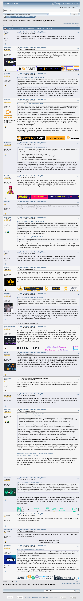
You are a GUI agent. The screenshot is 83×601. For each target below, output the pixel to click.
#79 (78, 530)
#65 (78, 143)
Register (27, 16)
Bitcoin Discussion (24, 21)
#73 (78, 353)
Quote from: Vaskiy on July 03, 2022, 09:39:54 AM (30, 103)
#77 (78, 478)
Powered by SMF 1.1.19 (31, 597)
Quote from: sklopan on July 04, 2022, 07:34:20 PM (30, 237)
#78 (78, 515)
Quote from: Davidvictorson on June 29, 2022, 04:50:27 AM (32, 147)
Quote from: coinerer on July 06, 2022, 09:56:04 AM (30, 549)
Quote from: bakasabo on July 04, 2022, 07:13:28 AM (30, 77)
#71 (78, 294)
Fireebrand (7, 378)
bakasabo (7, 47)
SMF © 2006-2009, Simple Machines (48, 597)
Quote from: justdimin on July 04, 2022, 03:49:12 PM (30, 414)
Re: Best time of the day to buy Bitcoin (33, 32)
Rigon (6, 352)
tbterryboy (7, 545)
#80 (78, 546)
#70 (78, 268)
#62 (78, 48)
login (20, 10)
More (33, 16)
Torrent (28, 14)
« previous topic (66, 23)
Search (18, 16)
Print (77, 25)
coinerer (7, 394)
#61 (78, 32)
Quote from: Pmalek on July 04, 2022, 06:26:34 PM (30, 297)
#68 (78, 218)
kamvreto (7, 293)
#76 (78, 410)
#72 (78, 327)
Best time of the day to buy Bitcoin (43, 21)
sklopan (7, 201)
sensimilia (7, 478)
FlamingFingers (9, 326)
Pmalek (6, 176)
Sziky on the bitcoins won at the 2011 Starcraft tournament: (35, 453)
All (16, 26)
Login (22, 16)
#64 (78, 100)
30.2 (24, 14)
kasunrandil (8, 529)
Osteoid (6, 252)
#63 (78, 74)
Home (8, 16)
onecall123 (7, 73)
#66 (78, 176)
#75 (78, 395)
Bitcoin (15, 21)
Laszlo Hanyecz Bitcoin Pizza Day (27, 455)
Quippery (7, 32)
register (25, 10)
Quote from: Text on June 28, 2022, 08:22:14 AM (29, 482)
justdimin (7, 99)
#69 (78, 252)
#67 (78, 202)
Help (13, 16)
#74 (78, 379)
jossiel (6, 267)
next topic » (75, 23)
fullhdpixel (7, 143)
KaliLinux (7, 409)
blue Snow (7, 217)
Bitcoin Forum (7, 21)
